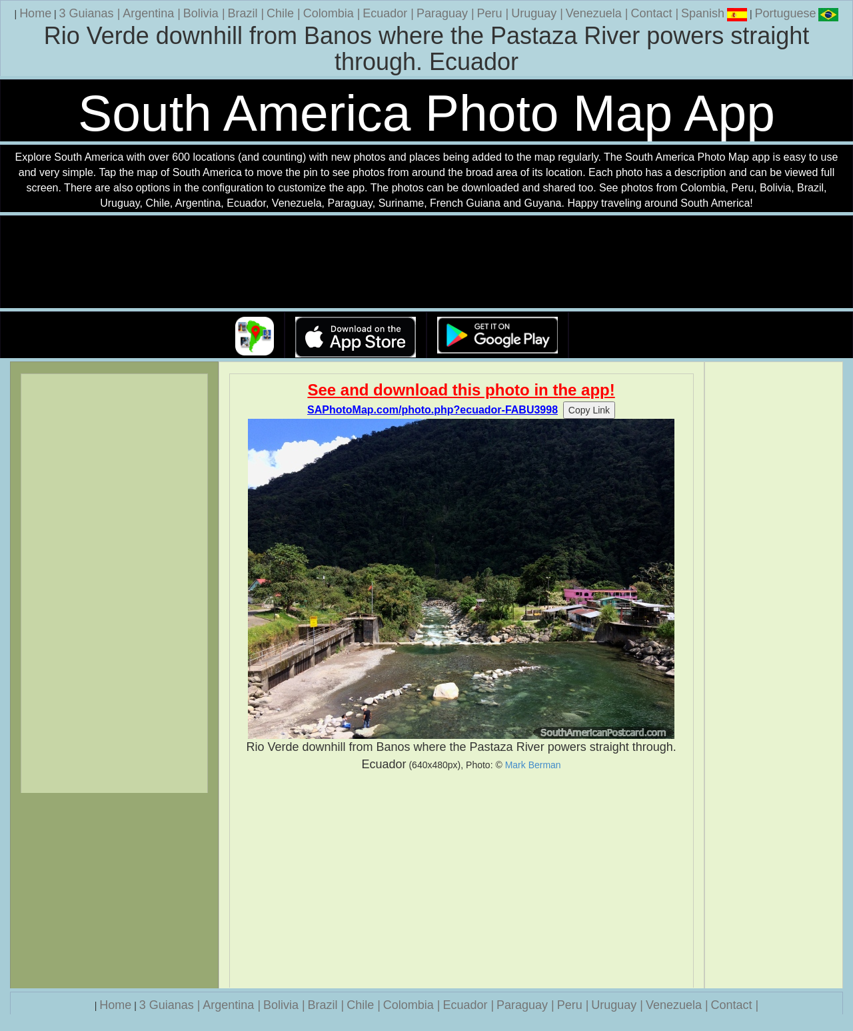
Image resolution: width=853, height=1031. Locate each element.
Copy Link (589, 410)
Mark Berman (533, 765)
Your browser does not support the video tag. (426, 262)
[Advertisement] (461, 880)
